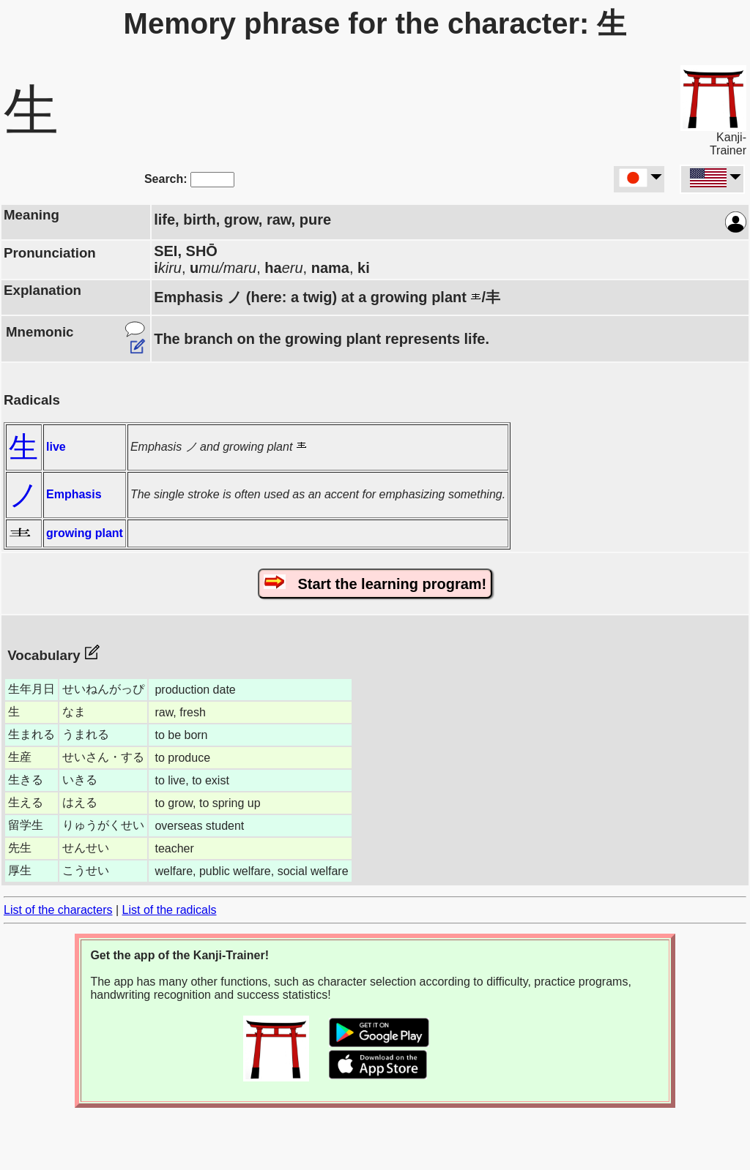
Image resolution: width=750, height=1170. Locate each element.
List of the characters (58, 910)
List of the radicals (169, 910)
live (56, 446)
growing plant (84, 533)
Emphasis (74, 494)
